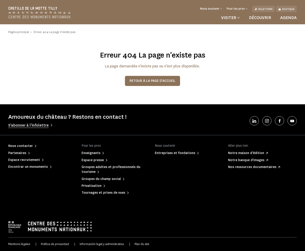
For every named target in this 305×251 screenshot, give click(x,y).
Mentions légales (19, 244)
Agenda (288, 17)
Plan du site (142, 244)
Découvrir (260, 17)
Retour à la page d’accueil (152, 81)
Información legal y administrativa (102, 244)
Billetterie (263, 9)
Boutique (286, 9)
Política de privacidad (55, 244)
